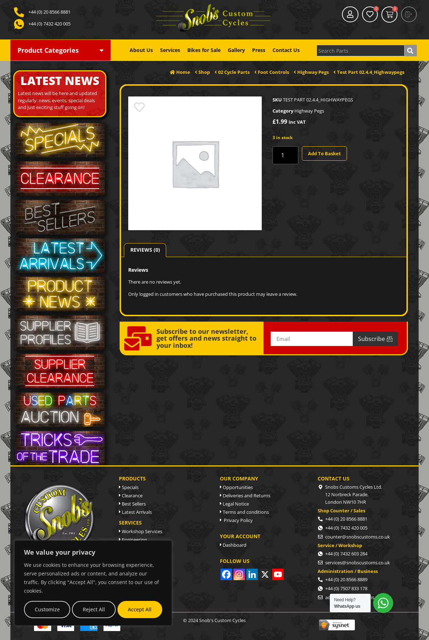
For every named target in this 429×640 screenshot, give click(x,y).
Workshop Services (140, 531)
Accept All (139, 609)
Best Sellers (132, 504)
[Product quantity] (285, 155)
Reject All (94, 609)
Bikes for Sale (204, 50)
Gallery (236, 50)
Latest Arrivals (135, 512)
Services (170, 50)
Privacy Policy (236, 520)
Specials (129, 487)
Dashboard (233, 545)
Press (258, 50)
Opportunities (236, 487)
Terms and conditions (244, 512)
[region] (93, 583)
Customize (47, 609)
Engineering (133, 539)
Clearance (131, 495)
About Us (141, 50)
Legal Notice (234, 504)
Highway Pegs (309, 111)
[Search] (411, 50)
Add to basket (324, 153)
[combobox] (361, 50)
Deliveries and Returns (245, 495)
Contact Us (286, 50)
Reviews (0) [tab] (145, 249)
